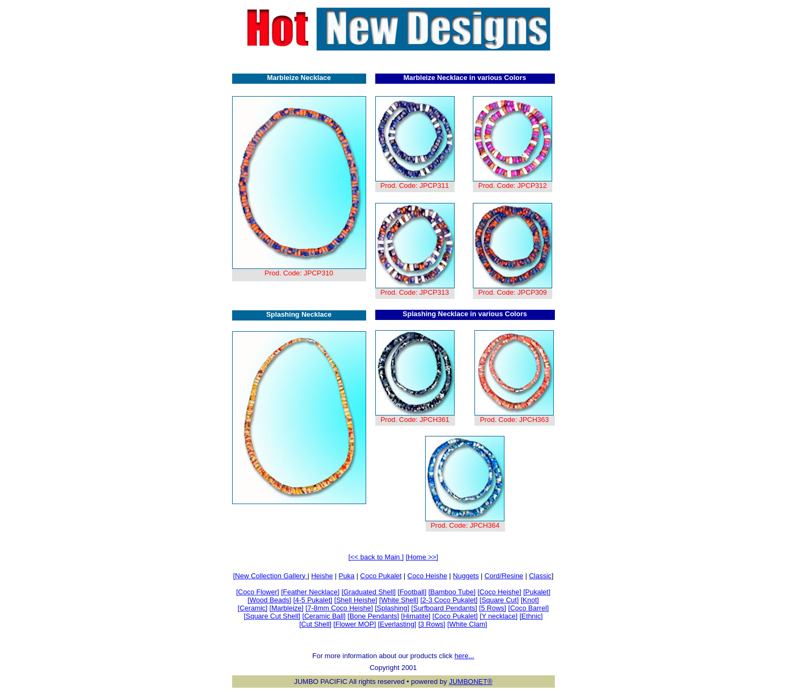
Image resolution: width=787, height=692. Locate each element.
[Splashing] (392, 608)
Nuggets (466, 576)
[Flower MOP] (354, 624)
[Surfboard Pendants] (444, 608)
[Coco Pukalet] (455, 616)
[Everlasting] (397, 624)
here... (464, 656)
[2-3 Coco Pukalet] (449, 600)
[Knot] (530, 600)
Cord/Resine (504, 576)
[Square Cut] (499, 600)
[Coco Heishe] (500, 592)
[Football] (412, 592)
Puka (347, 576)
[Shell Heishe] (356, 600)
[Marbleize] (287, 608)
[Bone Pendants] (373, 616)
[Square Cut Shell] (272, 616)
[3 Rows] (432, 624)
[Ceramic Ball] (324, 616)
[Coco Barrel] (528, 608)
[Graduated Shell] (368, 592)
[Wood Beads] (269, 600)
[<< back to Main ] (376, 557)
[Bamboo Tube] (452, 592)
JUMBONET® (470, 682)
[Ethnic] (531, 616)
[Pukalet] (537, 592)
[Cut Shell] (315, 624)
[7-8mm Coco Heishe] (339, 608)
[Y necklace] (499, 616)
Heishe (321, 576)
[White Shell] (398, 600)
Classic (540, 576)
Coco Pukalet (381, 576)
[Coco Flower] (257, 592)
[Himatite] (415, 616)
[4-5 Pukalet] (312, 600)
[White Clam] (467, 624)
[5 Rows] (493, 608)
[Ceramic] (252, 608)
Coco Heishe (427, 576)
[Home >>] (422, 557)
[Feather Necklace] (310, 592)
